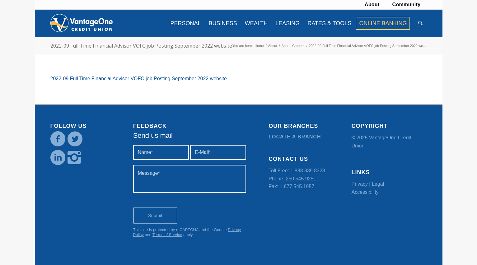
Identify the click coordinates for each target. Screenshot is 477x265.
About (372, 4)
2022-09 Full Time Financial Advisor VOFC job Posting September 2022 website (141, 45)
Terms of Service (167, 234)
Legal (378, 184)
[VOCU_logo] (81, 23)
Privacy (359, 184)
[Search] (420, 23)
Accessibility (364, 192)
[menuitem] (372, 4)
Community (406, 4)
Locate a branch (295, 136)
